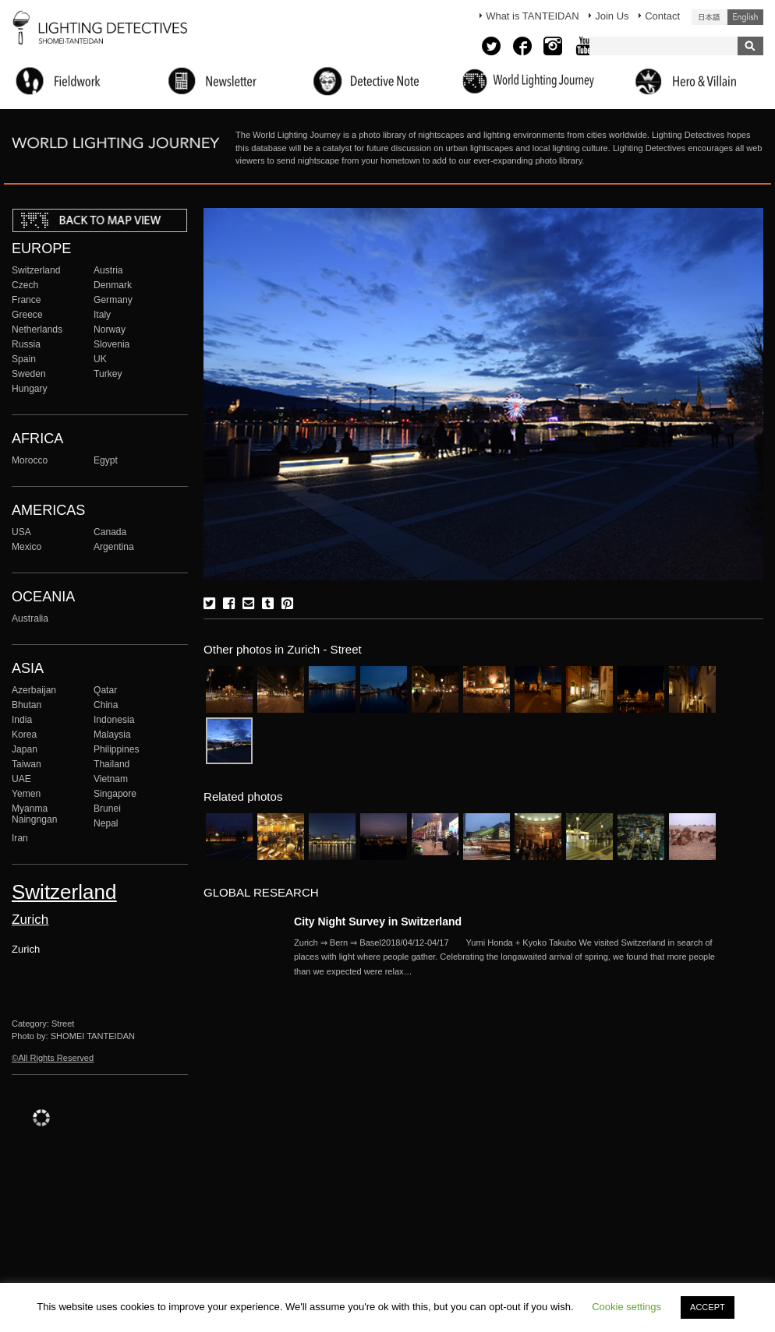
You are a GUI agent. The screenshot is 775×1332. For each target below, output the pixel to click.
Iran (20, 838)
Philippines (116, 749)
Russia (26, 344)
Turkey (108, 373)
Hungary (30, 388)
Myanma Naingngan (34, 814)
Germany (113, 299)
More (504, 957)
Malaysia (112, 734)
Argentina (114, 546)
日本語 (709, 17)
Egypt (106, 460)
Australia (30, 618)
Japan (24, 749)
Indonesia (114, 719)
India (22, 719)
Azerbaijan (34, 690)
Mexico (26, 546)
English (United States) (745, 17)
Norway (110, 329)
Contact (662, 16)
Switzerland (36, 270)
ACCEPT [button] (707, 1307)
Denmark (113, 285)
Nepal (106, 823)
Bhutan (26, 704)
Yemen (26, 793)
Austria (108, 270)
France (26, 299)
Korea (24, 734)
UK (100, 359)
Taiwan (26, 764)
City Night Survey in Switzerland (378, 921)
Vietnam (111, 778)
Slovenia (111, 344)
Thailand (111, 764)
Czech (25, 285)
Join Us (611, 16)
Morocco (30, 460)
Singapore (115, 793)
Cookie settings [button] (626, 1307)
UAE (21, 778)
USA (21, 532)
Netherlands (37, 329)
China (106, 704)
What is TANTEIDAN (532, 16)
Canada (110, 532)
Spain (24, 359)
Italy (102, 314)
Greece (27, 314)
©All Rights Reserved (53, 1057)
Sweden (29, 373)
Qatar (105, 690)
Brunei (107, 808)
